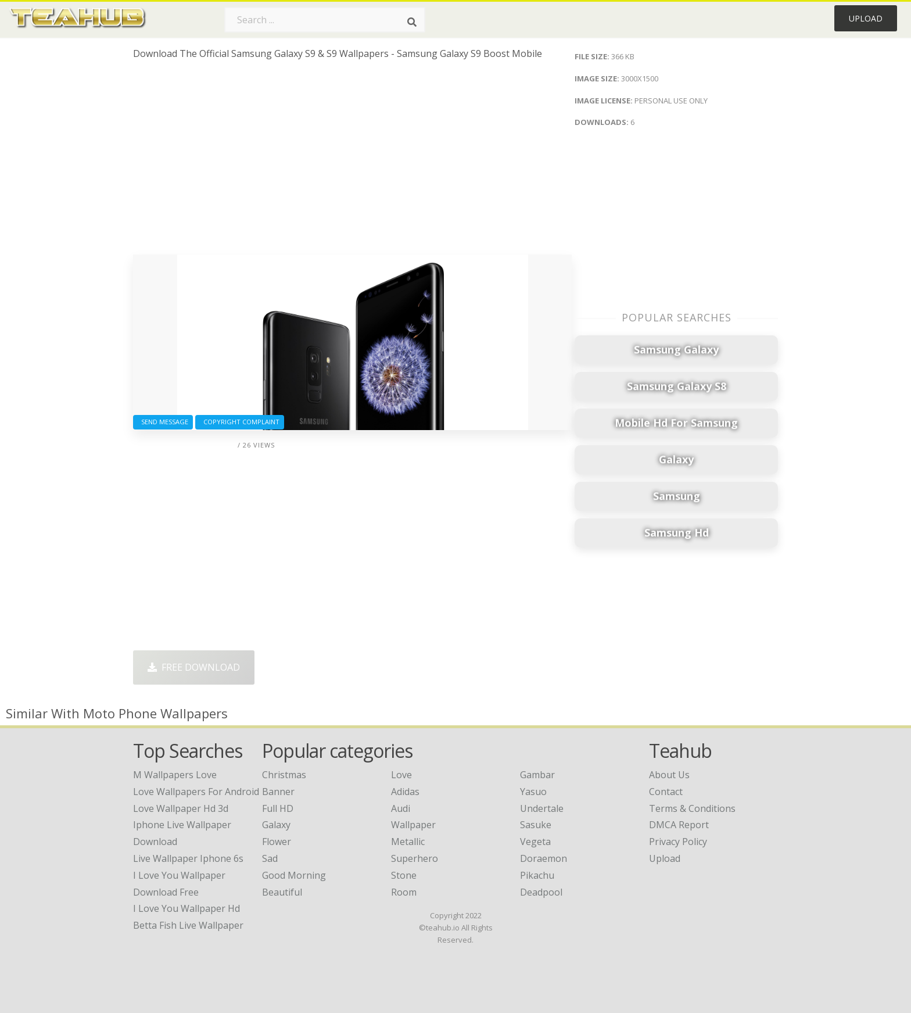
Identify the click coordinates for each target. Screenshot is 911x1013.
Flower (276, 841)
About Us (669, 774)
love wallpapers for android (196, 791)
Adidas (405, 791)
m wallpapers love (175, 774)
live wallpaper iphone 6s (188, 858)
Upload (866, 18)
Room (404, 892)
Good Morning (294, 875)
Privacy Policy (678, 841)
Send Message (163, 421)
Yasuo (533, 791)
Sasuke (535, 824)
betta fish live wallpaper (188, 925)
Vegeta (535, 841)
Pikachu (537, 875)
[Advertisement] (352, 161)
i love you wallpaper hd (186, 908)
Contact (666, 791)
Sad (270, 858)
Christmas (284, 774)
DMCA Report (679, 824)
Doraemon (543, 858)
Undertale (542, 808)
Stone (404, 875)
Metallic (408, 841)
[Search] (412, 22)
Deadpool (541, 892)
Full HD (277, 808)
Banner (278, 791)
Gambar (537, 774)
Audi (400, 808)
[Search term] (324, 20)
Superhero (414, 858)
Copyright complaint (239, 421)
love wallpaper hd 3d (180, 808)
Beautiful (282, 892)
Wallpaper (413, 824)
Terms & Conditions (692, 808)
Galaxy (276, 824)
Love (401, 774)
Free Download (194, 667)
